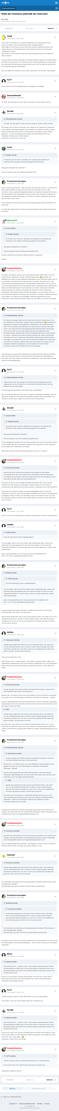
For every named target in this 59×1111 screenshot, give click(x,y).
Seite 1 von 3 (30, 28)
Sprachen (13, 1103)
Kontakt (39, 1103)
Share (12, 1088)
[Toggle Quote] (5, 119)
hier (10, 442)
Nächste (51, 28)
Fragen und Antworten (18, 21)
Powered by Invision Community (29, 1108)
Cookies (47, 1103)
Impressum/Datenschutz (27, 1103)
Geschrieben (15, 38)
